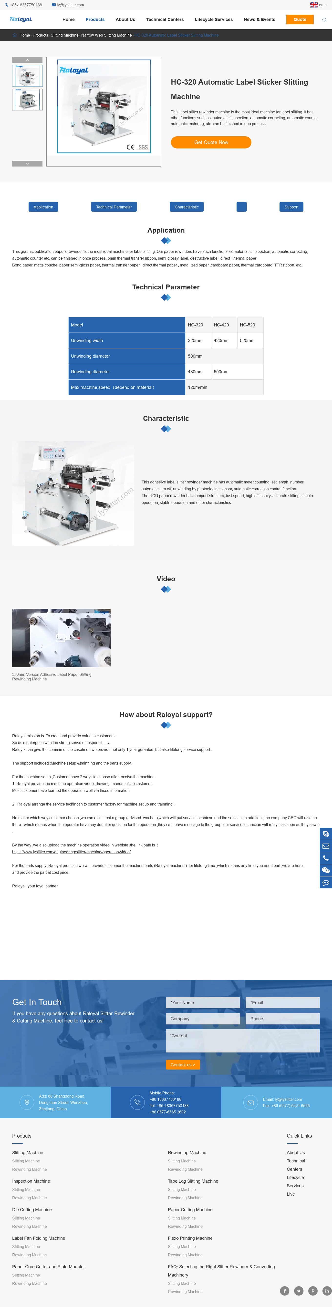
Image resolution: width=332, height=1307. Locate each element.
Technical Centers (165, 19)
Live (291, 1194)
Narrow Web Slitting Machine (106, 35)
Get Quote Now (211, 142)
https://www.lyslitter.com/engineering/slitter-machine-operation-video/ (71, 852)
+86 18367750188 (165, 1099)
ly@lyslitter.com (68, 5)
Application (43, 207)
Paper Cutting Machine (190, 1209)
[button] (27, 60)
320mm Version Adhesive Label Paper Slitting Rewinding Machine (52, 676)
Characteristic (187, 207)
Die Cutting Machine (32, 1209)
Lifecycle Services (214, 19)
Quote (300, 19)
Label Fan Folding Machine (38, 1238)
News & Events (259, 19)
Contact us (183, 1064)
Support (291, 207)
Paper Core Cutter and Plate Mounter (48, 1266)
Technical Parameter (114, 207)
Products (95, 19)
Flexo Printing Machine (190, 1238)
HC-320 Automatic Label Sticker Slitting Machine (177, 35)
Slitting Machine (65, 35)
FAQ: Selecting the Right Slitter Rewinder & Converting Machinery (221, 1271)
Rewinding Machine (29, 1169)
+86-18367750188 (23, 5)
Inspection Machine (31, 1181)
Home (68, 19)
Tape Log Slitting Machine (193, 1181)
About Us (125, 19)
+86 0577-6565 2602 (168, 1112)
